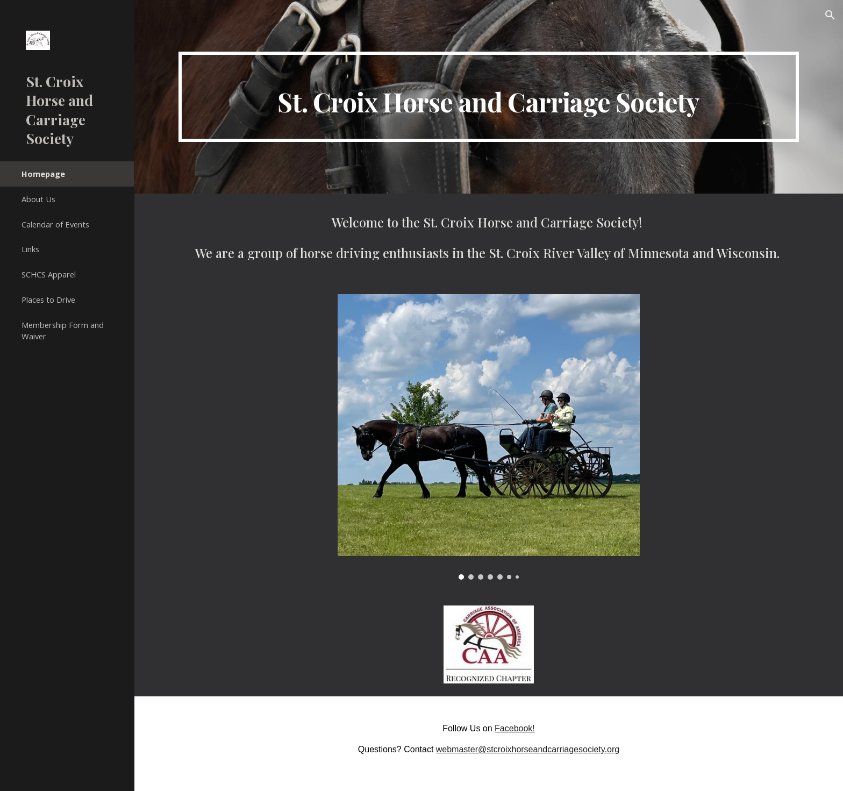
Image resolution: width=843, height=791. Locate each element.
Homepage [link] (43, 173)
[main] (488, 97)
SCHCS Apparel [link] (49, 274)
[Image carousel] (489, 437)
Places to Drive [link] (48, 299)
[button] (830, 15)
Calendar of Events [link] (55, 224)
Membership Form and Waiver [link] (63, 330)
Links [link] (30, 249)
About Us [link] (38, 199)
